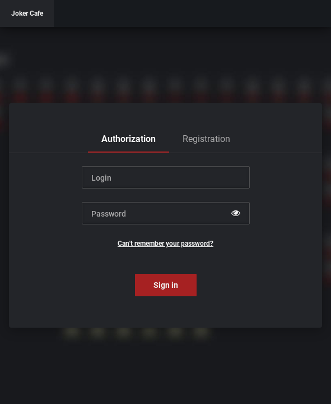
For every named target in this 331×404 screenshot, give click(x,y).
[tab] (128, 139)
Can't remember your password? (165, 243)
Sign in (165, 285)
